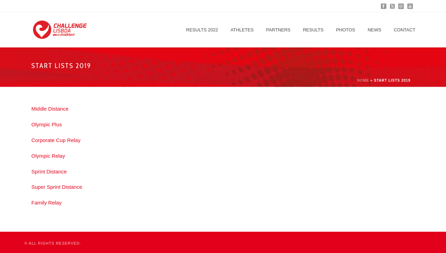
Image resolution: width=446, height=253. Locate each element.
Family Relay (46, 203)
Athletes (242, 29)
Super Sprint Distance (56, 187)
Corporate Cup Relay (55, 140)
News (374, 29)
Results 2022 (202, 29)
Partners (278, 29)
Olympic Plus (46, 124)
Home (363, 80)
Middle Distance (50, 109)
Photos (345, 29)
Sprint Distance (49, 171)
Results (313, 29)
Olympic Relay (48, 156)
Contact (404, 29)
